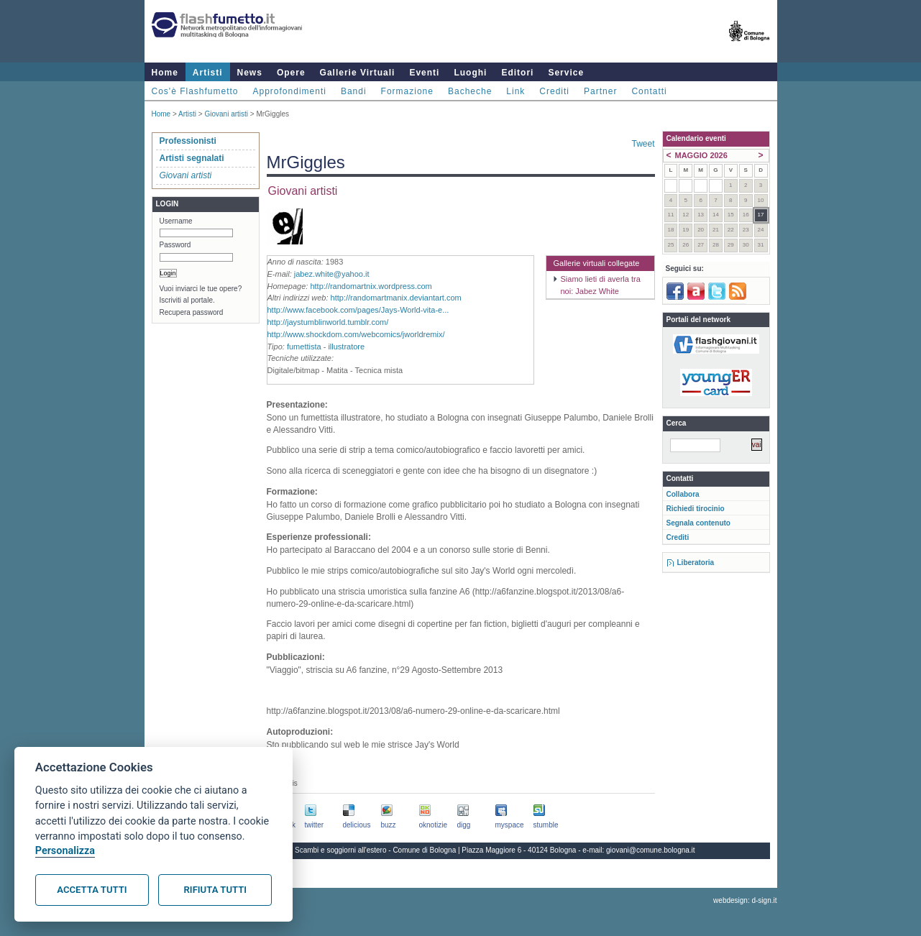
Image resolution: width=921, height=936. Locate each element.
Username (176, 221)
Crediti (554, 91)
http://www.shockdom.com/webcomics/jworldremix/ (356, 334)
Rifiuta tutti (215, 889)
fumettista (304, 346)
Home (165, 73)
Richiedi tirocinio (695, 509)
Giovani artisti (226, 114)
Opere (291, 73)
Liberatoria (696, 562)
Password (175, 245)
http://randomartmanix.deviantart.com (396, 297)
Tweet (642, 144)
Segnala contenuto (698, 523)
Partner (600, 91)
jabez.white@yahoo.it (332, 274)
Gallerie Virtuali (357, 73)
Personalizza (65, 851)
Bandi (354, 91)
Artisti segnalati (192, 158)
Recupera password (192, 312)
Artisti (208, 73)
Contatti (648, 91)
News (249, 73)
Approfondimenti (289, 91)
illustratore (346, 346)
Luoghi (470, 73)
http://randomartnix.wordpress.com (370, 286)
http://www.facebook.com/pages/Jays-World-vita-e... (358, 310)
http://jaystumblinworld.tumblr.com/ (328, 322)
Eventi (424, 73)
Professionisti (188, 141)
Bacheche (470, 91)
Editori (517, 73)
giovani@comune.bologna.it (650, 850)
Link (515, 91)
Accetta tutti (92, 889)
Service (566, 73)
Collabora (683, 494)
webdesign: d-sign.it (744, 900)
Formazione (407, 91)
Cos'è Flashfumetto (195, 91)
